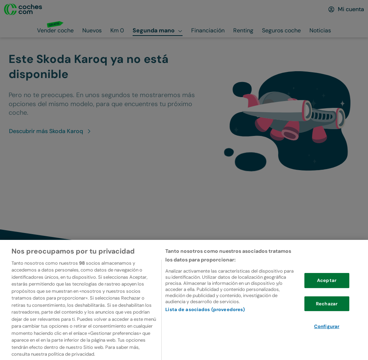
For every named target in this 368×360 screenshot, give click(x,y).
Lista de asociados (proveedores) (205, 321)
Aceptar (326, 292)
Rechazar (326, 315)
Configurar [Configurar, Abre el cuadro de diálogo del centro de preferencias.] (326, 338)
